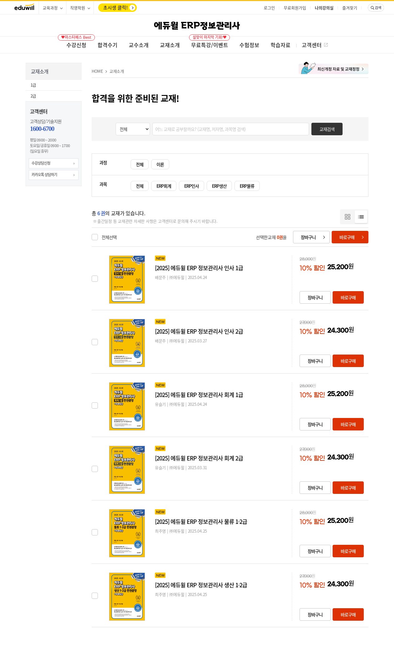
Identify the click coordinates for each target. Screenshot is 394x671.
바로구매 (346, 237)
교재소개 (116, 71)
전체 (139, 164)
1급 (33, 85)
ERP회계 (163, 186)
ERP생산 (219, 186)
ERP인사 (191, 186)
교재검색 (327, 129)
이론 (160, 164)
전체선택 (109, 237)
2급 (33, 96)
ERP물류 (247, 186)
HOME (97, 71)
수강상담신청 (40, 163)
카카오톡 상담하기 (44, 174)
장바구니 (308, 237)
